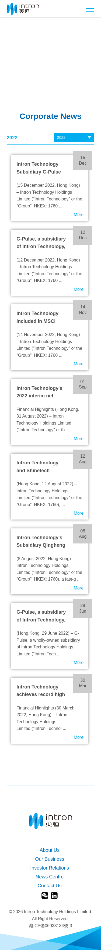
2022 (61, 137)
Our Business (49, 859)
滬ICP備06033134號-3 (50, 925)
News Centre (50, 877)
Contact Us (50, 885)
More (78, 214)
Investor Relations (49, 868)
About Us (50, 850)
